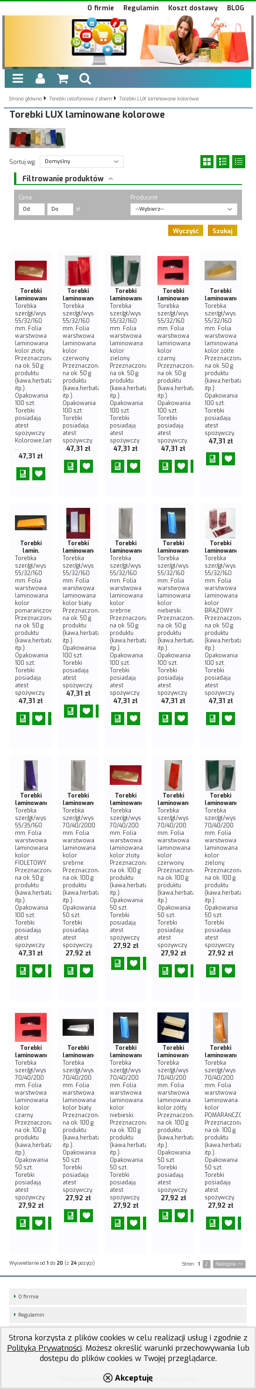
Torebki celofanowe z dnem (80, 98)
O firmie (100, 8)
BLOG (235, 8)
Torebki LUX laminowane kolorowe (159, 98)
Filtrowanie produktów (63, 179)
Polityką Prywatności (44, 1348)
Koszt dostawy (193, 8)
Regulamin (141, 8)
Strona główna (25, 98)
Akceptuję (134, 1377)
